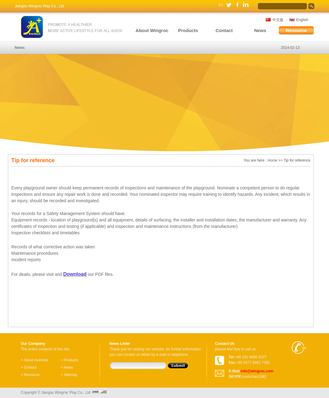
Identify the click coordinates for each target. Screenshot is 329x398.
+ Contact (29, 367)
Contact (224, 30)
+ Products (69, 360)
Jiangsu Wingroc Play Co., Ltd (39, 6)
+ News (67, 367)
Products (188, 30)
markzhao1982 (254, 376)
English (302, 20)
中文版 (277, 20)
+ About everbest (34, 360)
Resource (296, 30)
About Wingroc (151, 30)
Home (272, 160)
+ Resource (30, 375)
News (260, 30)
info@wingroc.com (257, 371)
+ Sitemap (69, 375)
